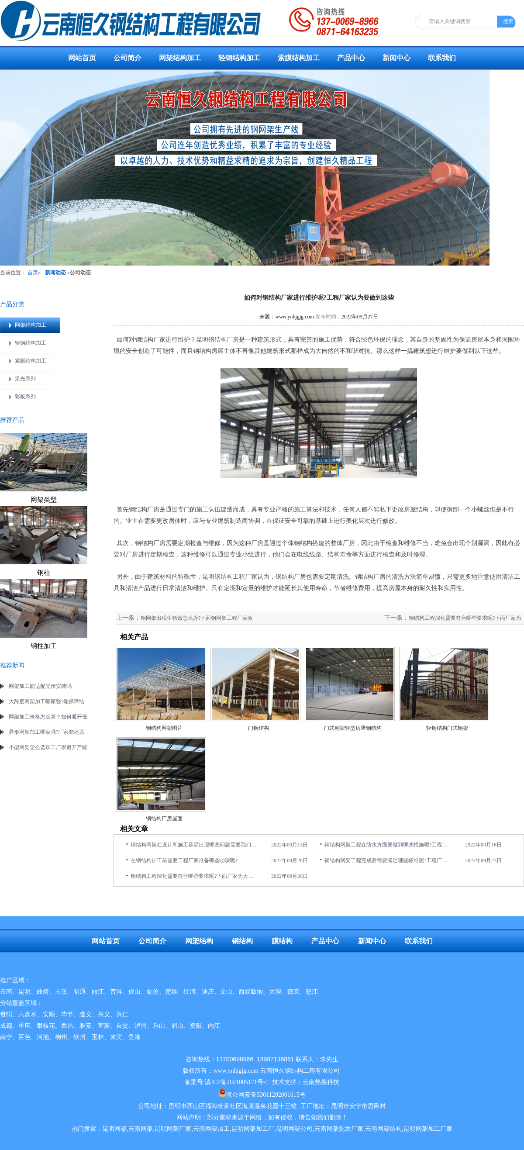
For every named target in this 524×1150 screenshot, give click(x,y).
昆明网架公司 (294, 1129)
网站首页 (82, 58)
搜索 (508, 21)
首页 (33, 272)
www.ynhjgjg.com (294, 317)
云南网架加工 (211, 1129)
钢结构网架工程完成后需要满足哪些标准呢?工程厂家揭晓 (388, 860)
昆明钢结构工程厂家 (229, 576)
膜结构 (282, 941)
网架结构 (199, 941)
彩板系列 (25, 397)
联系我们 (442, 58)
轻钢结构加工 (239, 58)
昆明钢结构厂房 (217, 339)
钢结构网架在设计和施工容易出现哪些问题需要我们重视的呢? (194, 845)
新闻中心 (396, 58)
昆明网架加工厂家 (427, 1129)
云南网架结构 (383, 1129)
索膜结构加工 (299, 58)
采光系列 (25, 379)
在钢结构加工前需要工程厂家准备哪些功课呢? (184, 860)
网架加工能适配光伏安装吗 (40, 686)
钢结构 (242, 941)
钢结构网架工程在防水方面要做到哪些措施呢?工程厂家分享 (388, 845)
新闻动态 (55, 272)
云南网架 (140, 1129)
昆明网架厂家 (173, 1129)
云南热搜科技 (321, 1082)
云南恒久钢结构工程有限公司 (300, 1070)
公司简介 (127, 58)
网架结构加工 (180, 58)
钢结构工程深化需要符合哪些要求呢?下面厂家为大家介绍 (194, 876)
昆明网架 (114, 1129)
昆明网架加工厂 (252, 1129)
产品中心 (351, 58)
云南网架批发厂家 (338, 1129)
